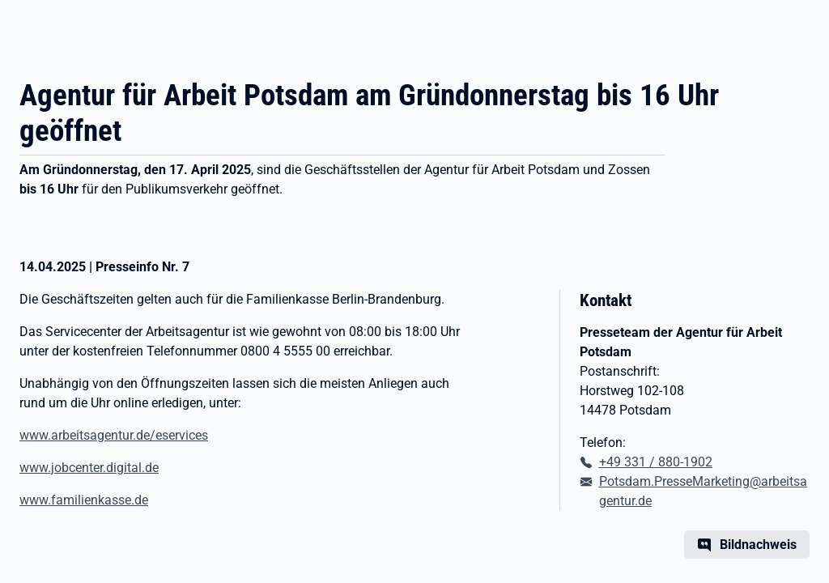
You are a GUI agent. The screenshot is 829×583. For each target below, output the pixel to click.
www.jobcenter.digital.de (89, 467)
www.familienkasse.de (83, 500)
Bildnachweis (758, 544)
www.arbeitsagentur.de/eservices (113, 435)
